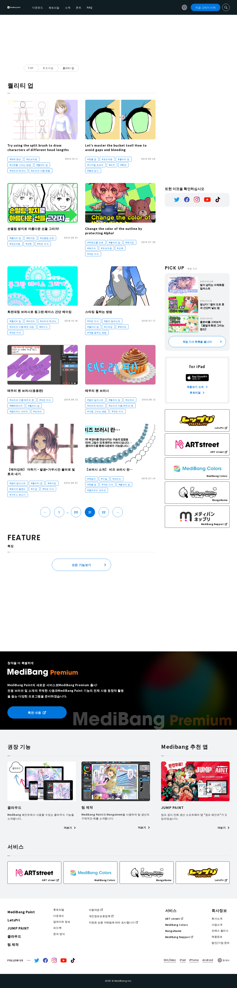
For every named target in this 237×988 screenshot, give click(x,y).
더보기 (70, 827)
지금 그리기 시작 (205, 7)
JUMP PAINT (18, 928)
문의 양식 (59, 934)
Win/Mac (170, 960)
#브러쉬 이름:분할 (40, 170)
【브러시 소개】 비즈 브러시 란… (109, 469)
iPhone (194, 960)
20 (76, 512)
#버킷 (112, 164)
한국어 (224, 960)
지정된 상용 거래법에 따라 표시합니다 (113, 922)
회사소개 (217, 918)
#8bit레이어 (16, 405)
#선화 (29, 243)
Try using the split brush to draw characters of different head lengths (38, 147)
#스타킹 (108, 326)
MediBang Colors (176, 925)
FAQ (126, 7)
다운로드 (74, 7)
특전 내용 (37, 712)
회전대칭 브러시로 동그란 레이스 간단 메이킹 (39, 311)
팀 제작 (13, 944)
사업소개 (217, 924)
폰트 (115, 7)
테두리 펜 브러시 (97, 390)
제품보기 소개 (197, 387)
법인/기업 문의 (221, 943)
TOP (31, 68)
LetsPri (13, 919)
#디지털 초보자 (95, 164)
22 (104, 512)
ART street (174, 918)
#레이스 (43, 326)
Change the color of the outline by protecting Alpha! (113, 230)
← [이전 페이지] (45, 512)
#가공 (34, 488)
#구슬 (104, 478)
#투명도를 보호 (95, 242)
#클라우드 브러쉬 (19, 411)
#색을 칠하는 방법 (96, 332)
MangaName (173, 931)
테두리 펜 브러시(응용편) (25, 390)
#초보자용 (31, 159)
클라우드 (14, 936)
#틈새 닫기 (93, 170)
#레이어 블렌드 (18, 488)
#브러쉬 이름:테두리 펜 (22, 399)
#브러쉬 (30, 321)
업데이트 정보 (61, 921)
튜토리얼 (48, 68)
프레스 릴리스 (220, 930)
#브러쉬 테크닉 (18, 170)
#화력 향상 (15, 159)
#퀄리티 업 (42, 164)
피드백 (57, 928)
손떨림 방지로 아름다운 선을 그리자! (33, 228)
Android (207, 960)
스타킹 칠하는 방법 (98, 311)
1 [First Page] (59, 512)
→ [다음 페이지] (117, 512)
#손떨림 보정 (47, 237)
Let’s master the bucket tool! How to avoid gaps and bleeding (116, 147)
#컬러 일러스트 (112, 321)
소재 (104, 7)
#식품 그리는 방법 (96, 411)
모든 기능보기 (81, 565)
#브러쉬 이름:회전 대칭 (22, 326)
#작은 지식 (43, 243)
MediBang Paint (21, 911)
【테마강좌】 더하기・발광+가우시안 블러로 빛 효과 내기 (41, 471)
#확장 (123, 164)
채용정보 (217, 936)
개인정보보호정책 (101, 916)
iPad (183, 960)
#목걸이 (91, 478)
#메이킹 (30, 237)
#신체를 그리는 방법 (20, 164)
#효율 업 (91, 159)
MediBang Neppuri (179, 937)
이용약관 (96, 910)
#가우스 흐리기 (18, 494)
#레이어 (91, 248)
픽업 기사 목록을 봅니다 (197, 341)
